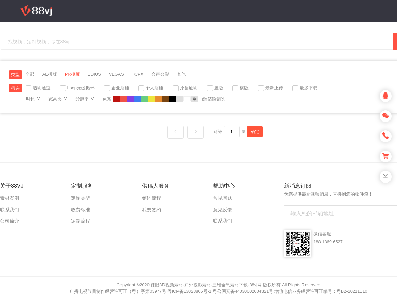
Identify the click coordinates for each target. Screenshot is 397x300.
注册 (350, 68)
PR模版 (72, 74)
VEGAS (116, 74)
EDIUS (94, 74)
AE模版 (49, 74)
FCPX (137, 74)
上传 (335, 68)
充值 (314, 68)
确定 (255, 131)
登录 (368, 68)
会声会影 (160, 74)
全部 (30, 74)
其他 (181, 74)
